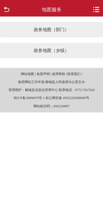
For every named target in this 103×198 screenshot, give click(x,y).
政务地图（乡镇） (51, 50)
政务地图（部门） (51, 29)
